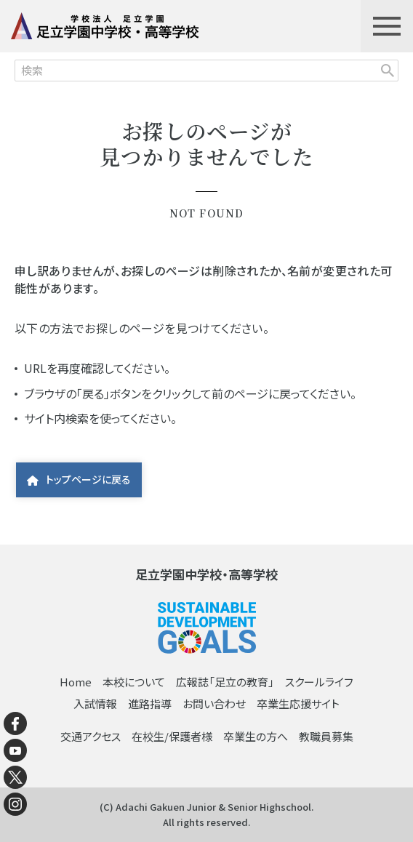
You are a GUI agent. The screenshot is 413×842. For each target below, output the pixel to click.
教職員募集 (326, 736)
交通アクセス (90, 736)
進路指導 (150, 703)
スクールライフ (319, 681)
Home (76, 681)
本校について (134, 681)
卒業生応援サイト (298, 703)
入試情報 (95, 703)
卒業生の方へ (255, 736)
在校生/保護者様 (172, 736)
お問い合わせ (214, 703)
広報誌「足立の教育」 (225, 681)
